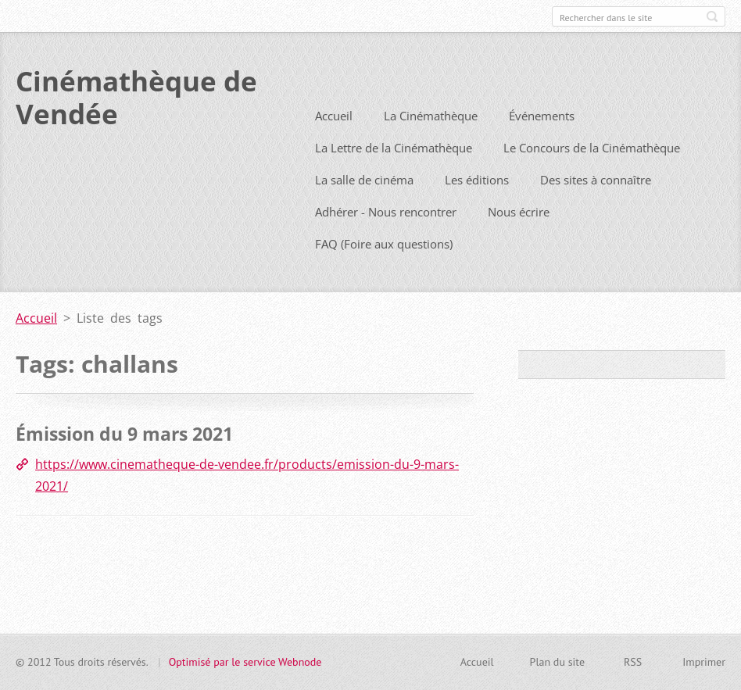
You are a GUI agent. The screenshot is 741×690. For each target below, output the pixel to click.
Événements (542, 144)
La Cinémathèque (431, 144)
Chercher (712, 16)
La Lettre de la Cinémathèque (393, 176)
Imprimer (703, 669)
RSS (633, 669)
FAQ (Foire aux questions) (384, 272)
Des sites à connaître (595, 208)
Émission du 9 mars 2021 (124, 461)
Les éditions (477, 208)
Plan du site (557, 669)
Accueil (334, 144)
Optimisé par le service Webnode (245, 669)
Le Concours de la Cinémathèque (591, 176)
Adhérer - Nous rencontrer (385, 240)
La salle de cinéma (364, 208)
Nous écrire (518, 240)
